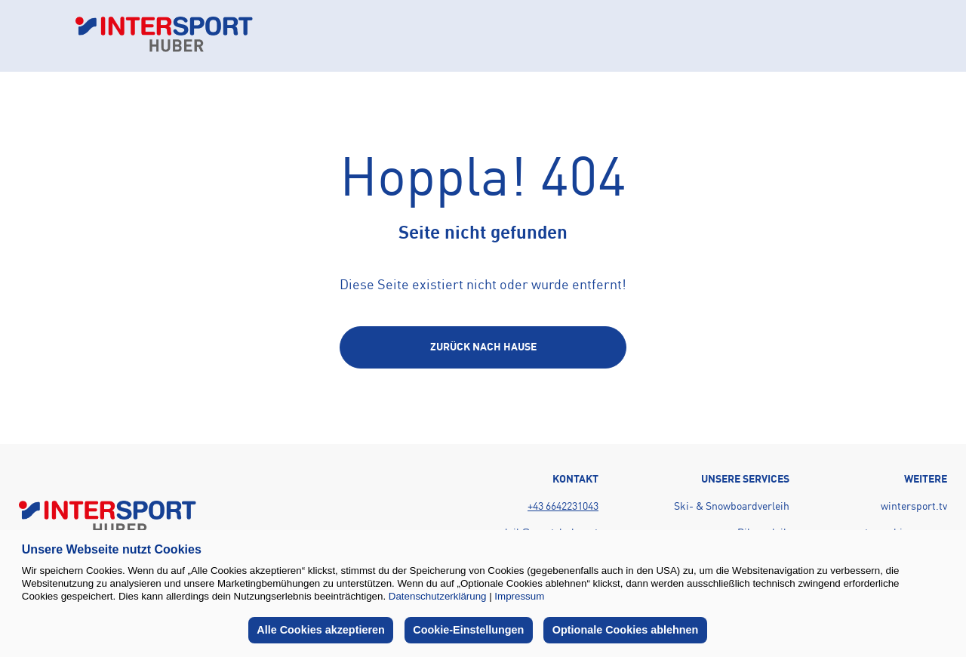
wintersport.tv (914, 506)
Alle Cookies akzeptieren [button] (321, 630)
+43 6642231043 (563, 506)
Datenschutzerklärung (438, 596)
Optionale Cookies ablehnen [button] (625, 630)
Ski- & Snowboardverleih (731, 506)
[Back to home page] (164, 36)
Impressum (519, 596)
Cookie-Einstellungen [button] (468, 630)
